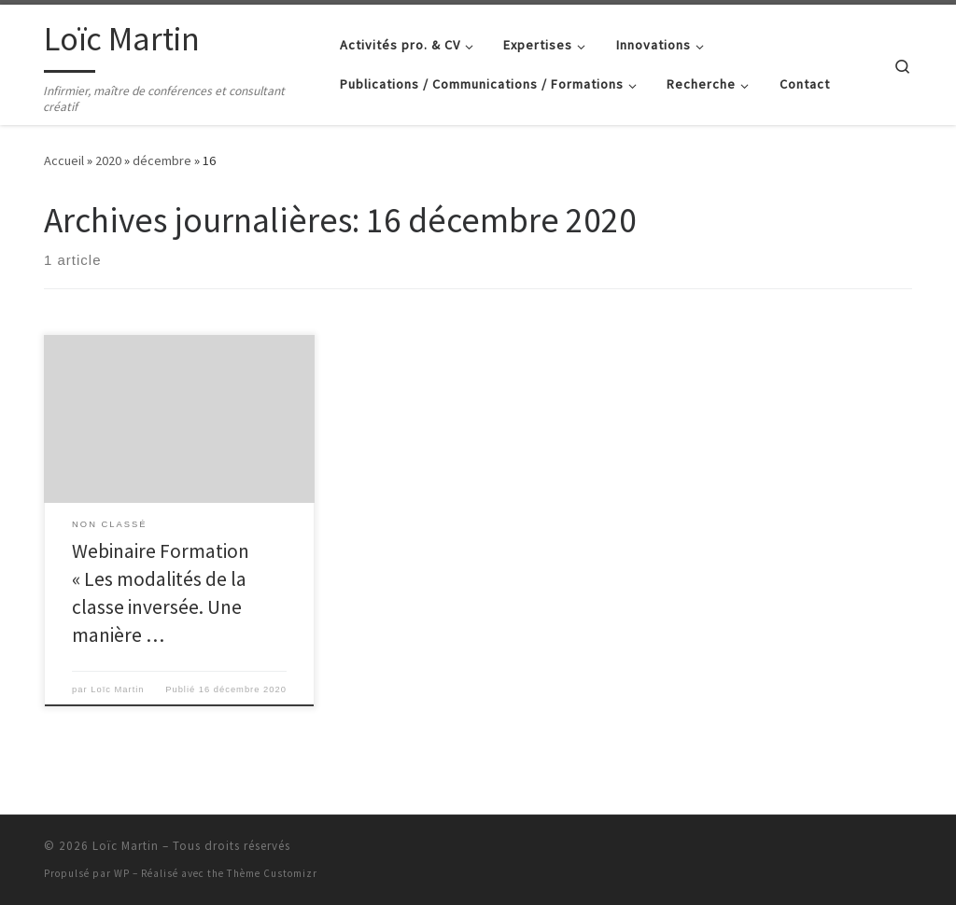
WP (122, 873)
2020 (108, 160)
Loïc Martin (117, 689)
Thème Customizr (272, 873)
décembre (162, 160)
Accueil (64, 160)
